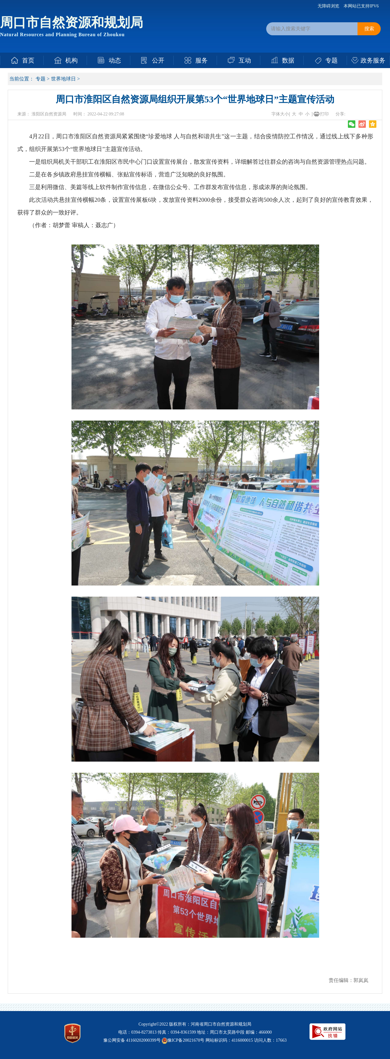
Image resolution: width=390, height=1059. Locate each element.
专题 (331, 60)
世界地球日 (63, 78)
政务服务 (373, 60)
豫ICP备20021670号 (186, 1040)
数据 (288, 60)
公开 (158, 60)
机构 (71, 60)
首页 (28, 60)
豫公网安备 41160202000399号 (132, 1040)
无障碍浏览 (328, 6)
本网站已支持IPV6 (361, 6)
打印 (324, 114)
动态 (115, 60)
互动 (245, 60)
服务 (201, 60)
